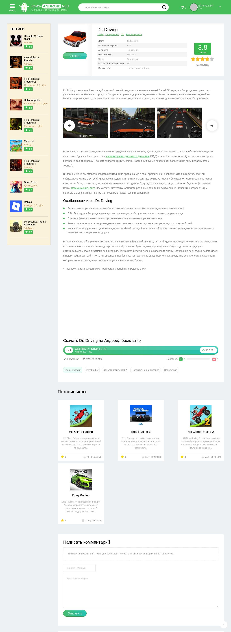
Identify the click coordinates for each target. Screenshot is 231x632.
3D (122, 34)
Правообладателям (97, 617)
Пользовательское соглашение (129, 617)
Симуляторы (112, 34)
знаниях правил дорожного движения (127, 156)
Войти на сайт (208, 6)
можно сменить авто (83, 188)
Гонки (100, 34)
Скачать (74, 55)
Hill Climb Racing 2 (162, 432)
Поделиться (170, 370)
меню (12, 7)
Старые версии (72, 370)
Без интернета (134, 34)
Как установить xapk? (115, 370)
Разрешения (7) (92, 358)
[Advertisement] (102, 305)
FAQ (152, 617)
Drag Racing (204, 432)
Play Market (92, 370)
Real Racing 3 (120, 432)
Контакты (77, 617)
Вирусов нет (71, 359)
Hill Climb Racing (77, 432)
